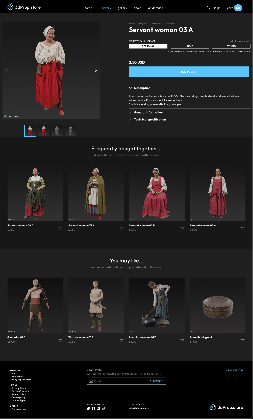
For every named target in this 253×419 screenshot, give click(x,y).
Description (142, 88)
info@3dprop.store (21, 379)
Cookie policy (18, 397)
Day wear (169, 23)
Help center (17, 376)
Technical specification (150, 119)
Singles (142, 23)
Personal (148, 46)
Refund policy (19, 394)
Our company (19, 409)
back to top (234, 370)
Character (155, 23)
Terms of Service (20, 391)
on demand (155, 8)
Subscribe (156, 381)
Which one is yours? (240, 41)
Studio (231, 46)
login (217, 8)
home (88, 8)
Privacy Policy (19, 388)
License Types (19, 400)
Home (132, 23)
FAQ (14, 373)
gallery (122, 8)
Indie (190, 46)
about (137, 8)
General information (148, 112)
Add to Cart (189, 71)
